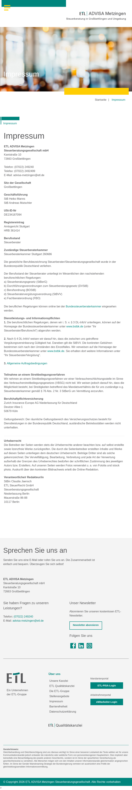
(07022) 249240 (23, 616)
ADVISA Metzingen (102, 13)
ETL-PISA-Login (106, 685)
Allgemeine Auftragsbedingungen (27, 363)
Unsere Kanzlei (58, 680)
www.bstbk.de (74, 326)
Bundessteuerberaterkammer (83, 306)
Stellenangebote (59, 696)
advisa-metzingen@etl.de (28, 620)
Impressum (118, 99)
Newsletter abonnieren (86, 625)
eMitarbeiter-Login (106, 702)
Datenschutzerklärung (62, 711)
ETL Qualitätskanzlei (61, 686)
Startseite (101, 99)
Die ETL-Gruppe (59, 691)
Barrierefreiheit (58, 706)
